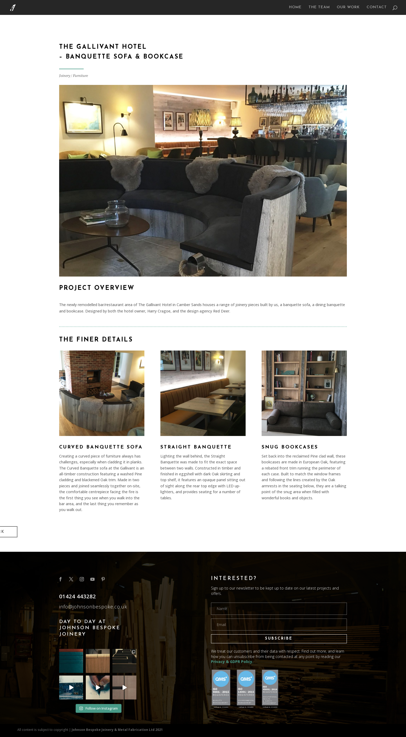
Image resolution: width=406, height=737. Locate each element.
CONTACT (377, 7)
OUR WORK (348, 7)
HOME (295, 7)
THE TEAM (319, 7)
